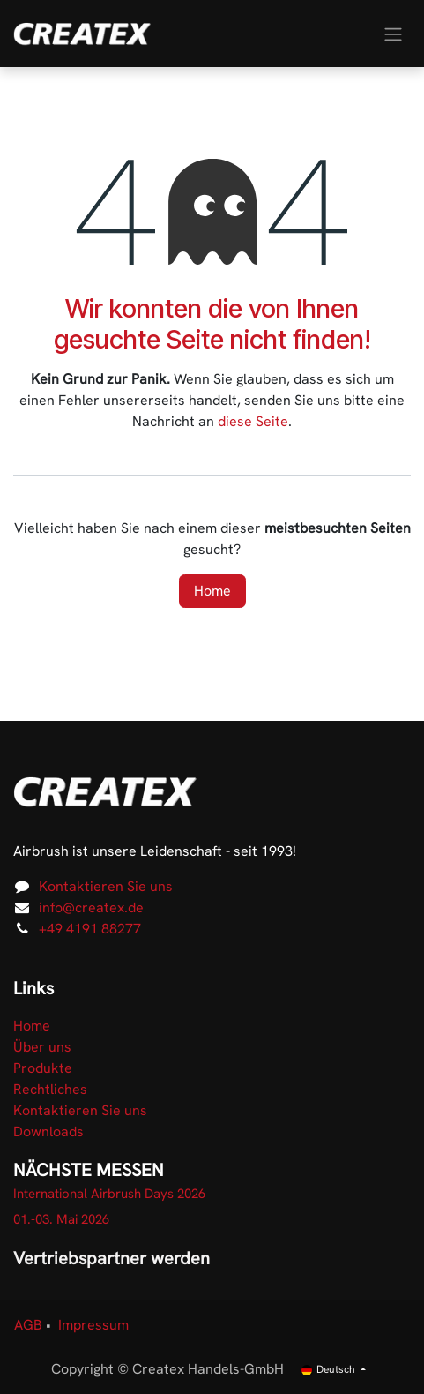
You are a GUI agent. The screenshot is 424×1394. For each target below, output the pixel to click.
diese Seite (253, 421)
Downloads (48, 1131)
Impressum (93, 1324)
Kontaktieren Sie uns (106, 886)
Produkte (42, 1068)
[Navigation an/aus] (393, 33)
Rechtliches (50, 1089)
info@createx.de (91, 907)
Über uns (42, 1047)
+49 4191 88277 (90, 928)
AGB (28, 1324)
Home (212, 590)
